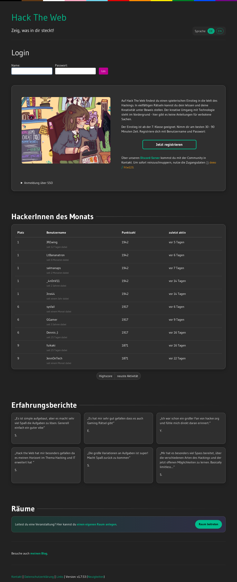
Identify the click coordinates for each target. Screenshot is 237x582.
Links (59, 577)
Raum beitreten (208, 524)
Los (103, 71)
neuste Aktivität (127, 376)
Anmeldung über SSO (38, 183)
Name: (31, 69)
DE (211, 31)
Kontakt (16, 577)
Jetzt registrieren (169, 144)
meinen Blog (38, 553)
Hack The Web (38, 17)
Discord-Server (150, 158)
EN (220, 31)
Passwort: (75, 69)
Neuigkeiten (96, 577)
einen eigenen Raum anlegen (96, 524)
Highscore (105, 376)
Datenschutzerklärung (39, 577)
